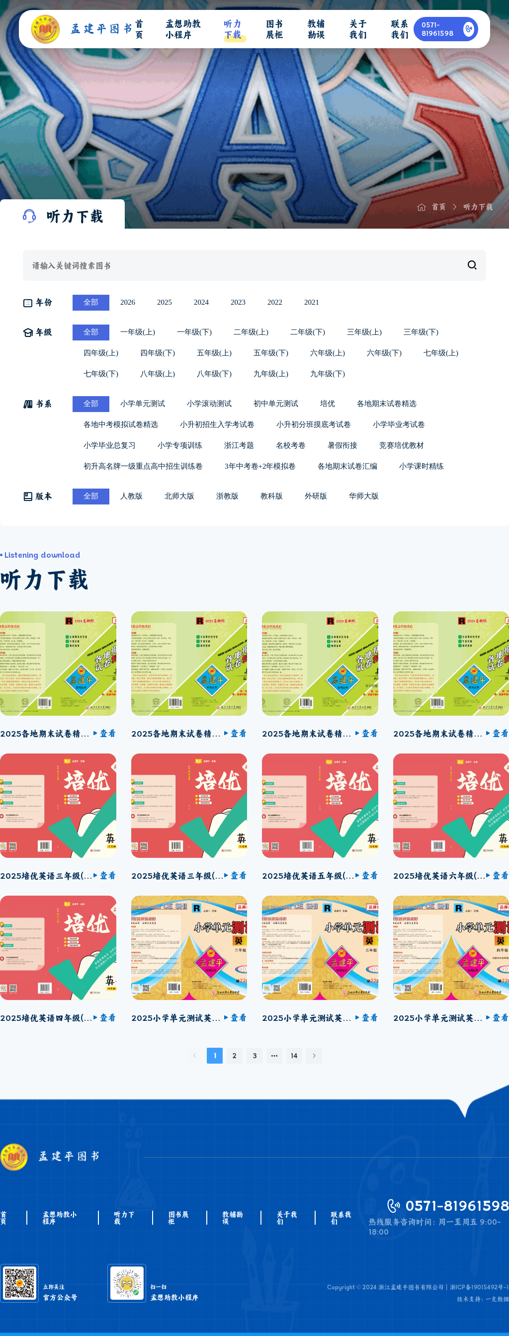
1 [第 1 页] (215, 1055)
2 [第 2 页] (235, 1055)
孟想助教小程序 (59, 1218)
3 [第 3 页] (255, 1055)
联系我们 (341, 1218)
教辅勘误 (232, 1218)
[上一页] (195, 1056)
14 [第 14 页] (294, 1055)
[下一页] (314, 1056)
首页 (3, 1218)
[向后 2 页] (274, 1056)
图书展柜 (178, 1218)
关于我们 (286, 1218)
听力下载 (124, 1218)
